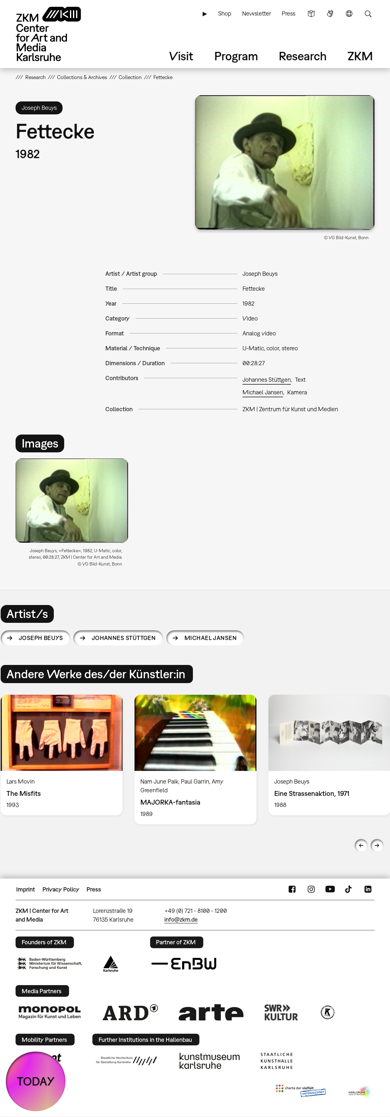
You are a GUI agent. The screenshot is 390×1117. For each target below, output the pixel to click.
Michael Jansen (262, 392)
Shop (224, 13)
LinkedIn (367, 889)
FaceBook (292, 889)
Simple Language (311, 13)
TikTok (349, 889)
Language (349, 13)
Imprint (25, 889)
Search (367, 13)
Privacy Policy (60, 889)
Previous (361, 845)
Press (288, 13)
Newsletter (256, 13)
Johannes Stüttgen (266, 379)
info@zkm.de (181, 919)
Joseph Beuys (41, 637)
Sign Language (330, 13)
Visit (181, 56)
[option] (75, 515)
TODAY (36, 1081)
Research (303, 56)
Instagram (311, 889)
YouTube (330, 889)
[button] (284, 162)
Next (377, 845)
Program (236, 56)
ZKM (360, 56)
